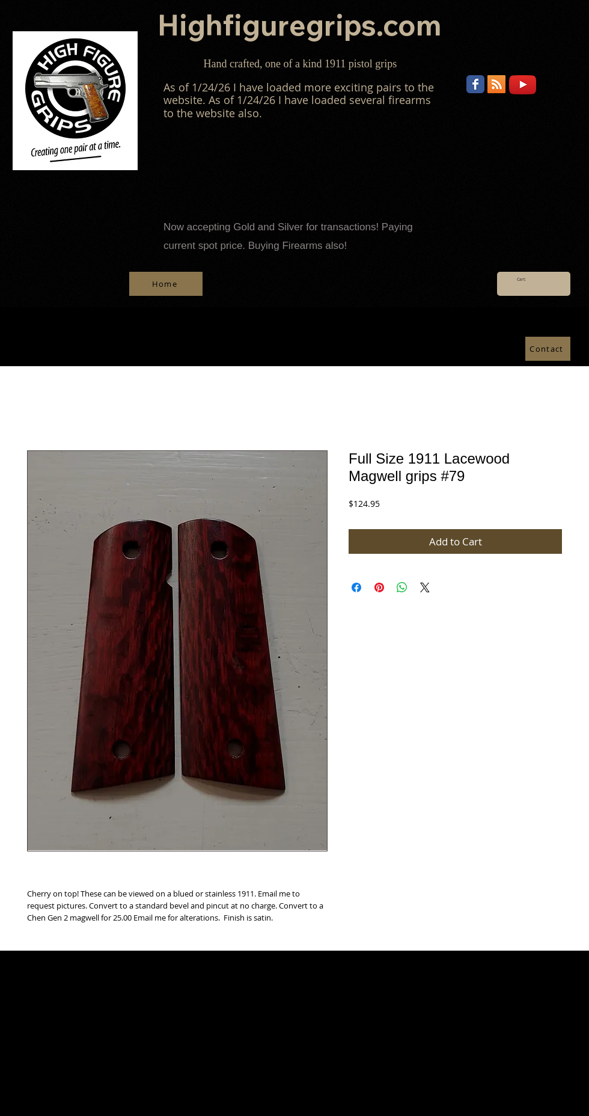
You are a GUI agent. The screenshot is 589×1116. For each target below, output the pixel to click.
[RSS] (496, 84)
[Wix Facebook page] (475, 84)
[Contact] (547, 349)
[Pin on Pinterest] (379, 587)
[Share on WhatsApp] (402, 587)
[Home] (166, 284)
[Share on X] (425, 587)
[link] (525, 279)
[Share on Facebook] (356, 587)
